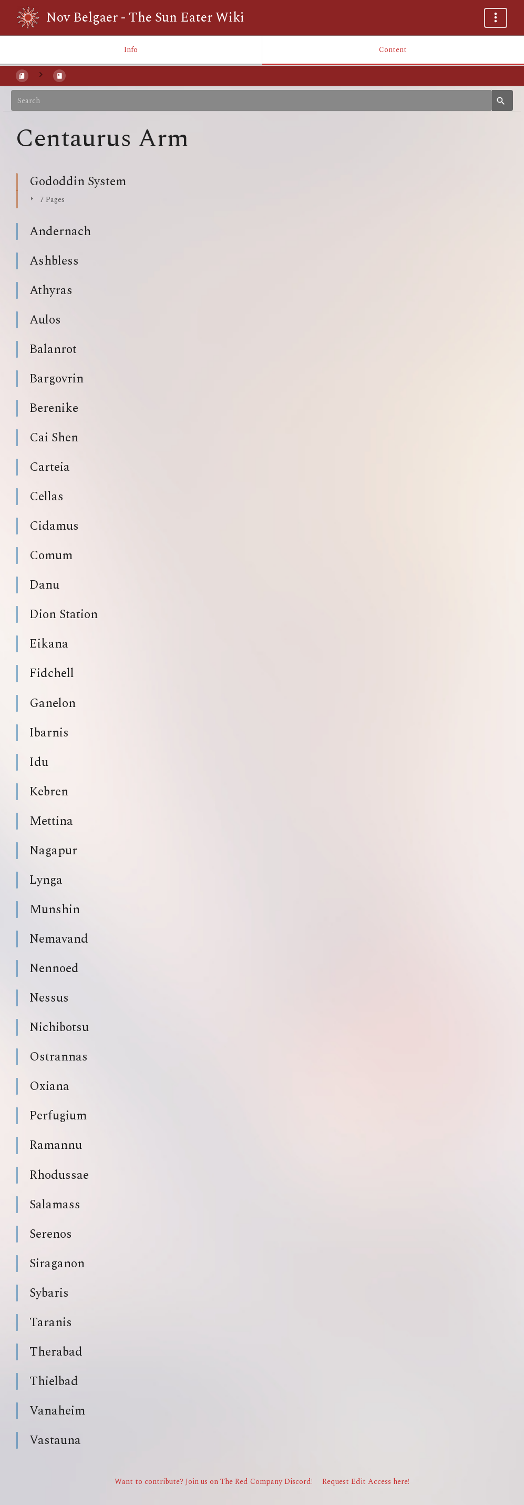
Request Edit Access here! (365, 1481)
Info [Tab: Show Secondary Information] (131, 49)
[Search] (251, 100)
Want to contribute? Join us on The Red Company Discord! (214, 1481)
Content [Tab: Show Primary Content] (393, 49)
